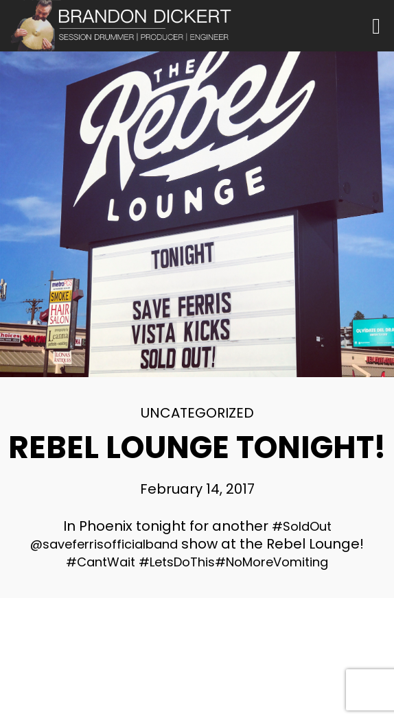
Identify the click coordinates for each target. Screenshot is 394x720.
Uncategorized (197, 412)
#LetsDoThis (177, 562)
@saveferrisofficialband (104, 544)
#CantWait (100, 562)
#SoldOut (302, 526)
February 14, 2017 (197, 489)
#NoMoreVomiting (271, 562)
